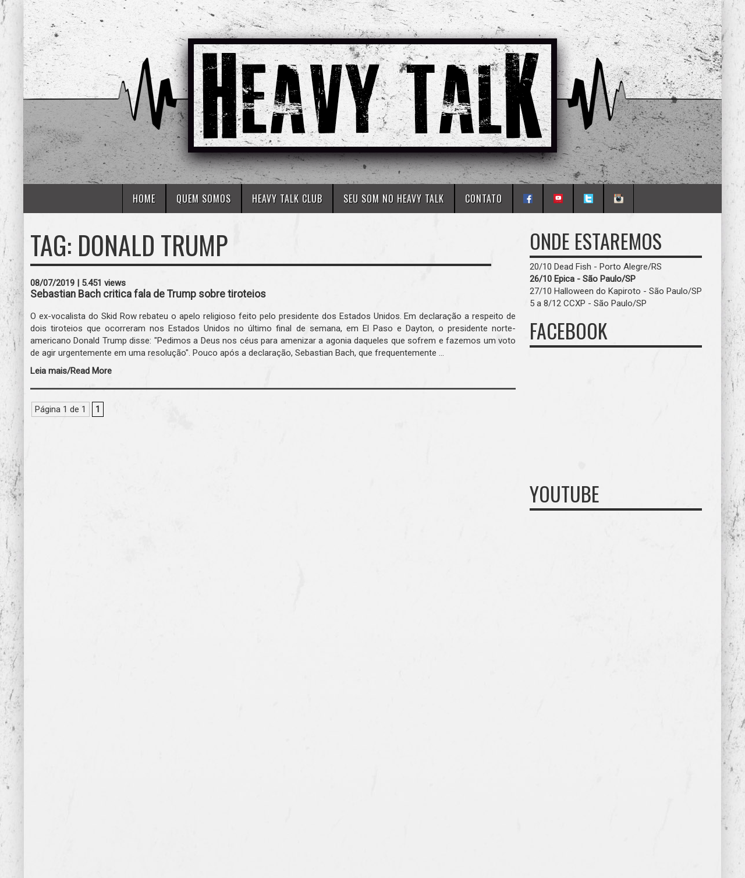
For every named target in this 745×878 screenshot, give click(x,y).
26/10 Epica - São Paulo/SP (583, 279)
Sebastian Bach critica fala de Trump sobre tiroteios (148, 294)
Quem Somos (203, 199)
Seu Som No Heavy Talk (393, 199)
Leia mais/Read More (71, 371)
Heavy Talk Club (287, 199)
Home (144, 199)
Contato (483, 199)
